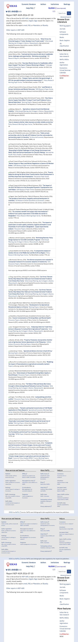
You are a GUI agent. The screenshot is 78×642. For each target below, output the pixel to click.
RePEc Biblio (64, 59)
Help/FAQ (30, 8)
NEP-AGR (25, 18)
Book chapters (65, 40)
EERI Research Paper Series (44, 89)
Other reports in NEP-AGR (15, 30)
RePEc (18, 512)
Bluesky (45, 25)
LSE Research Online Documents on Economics (29, 200)
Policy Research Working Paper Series (20, 124)
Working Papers (27, 102)
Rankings (67, 4)
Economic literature (29, 4)
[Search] (69, 13)
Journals (62, 29)
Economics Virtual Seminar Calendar (65, 70)
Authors (43, 4)
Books (62, 37)
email (25, 25)
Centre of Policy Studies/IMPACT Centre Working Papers (31, 458)
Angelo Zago (33, 21)
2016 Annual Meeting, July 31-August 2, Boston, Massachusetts (34, 111)
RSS (29, 25)
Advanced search (65, 17)
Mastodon (36, 25)
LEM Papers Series (14, 447)
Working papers (65, 26)
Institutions (55, 4)
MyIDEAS (57, 8)
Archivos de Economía (36, 137)
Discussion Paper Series (41, 176)
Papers (10, 366)
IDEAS (11, 512)
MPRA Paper (20, 434)
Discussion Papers (20, 229)
